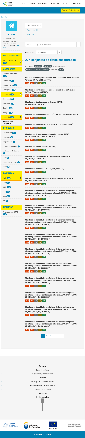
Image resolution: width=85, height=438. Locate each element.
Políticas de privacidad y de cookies (42, 385)
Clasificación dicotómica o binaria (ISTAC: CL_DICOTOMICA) (49, 124)
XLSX (44, 83)
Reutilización (42, 3)
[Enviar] (78, 44)
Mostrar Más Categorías (8, 122)
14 (58, 336)
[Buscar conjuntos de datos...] (51, 44)
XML (32, 83)
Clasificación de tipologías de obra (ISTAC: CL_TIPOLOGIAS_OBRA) (51, 114)
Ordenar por (30, 52)
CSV (40, 83)
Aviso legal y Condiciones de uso (42, 381)
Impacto (32, 3)
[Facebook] (42, 401)
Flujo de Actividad (33, 30)
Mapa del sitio (42, 393)
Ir (59, 52)
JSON (27, 83)
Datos (23, 3)
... (54, 336)
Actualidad (55, 3)
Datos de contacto (42, 370)
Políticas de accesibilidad (42, 389)
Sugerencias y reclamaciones (42, 374)
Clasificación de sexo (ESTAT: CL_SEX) (40, 146)
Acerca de (77, 3)
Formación (66, 3)
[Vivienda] (11, 26)
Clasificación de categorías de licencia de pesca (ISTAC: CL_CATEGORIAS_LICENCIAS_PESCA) (47, 135)
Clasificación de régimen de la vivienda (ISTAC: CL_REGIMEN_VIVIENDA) (44, 103)
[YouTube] (42, 409)
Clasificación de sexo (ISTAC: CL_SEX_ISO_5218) (44, 169)
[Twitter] (42, 405)
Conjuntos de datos (34, 25)
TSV (36, 83)
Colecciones (74, 10)
